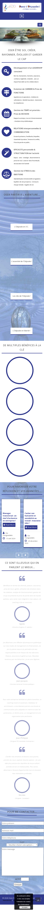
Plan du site (35, 900)
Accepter (25, 907)
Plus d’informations (23, 904)
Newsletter (7, 900)
